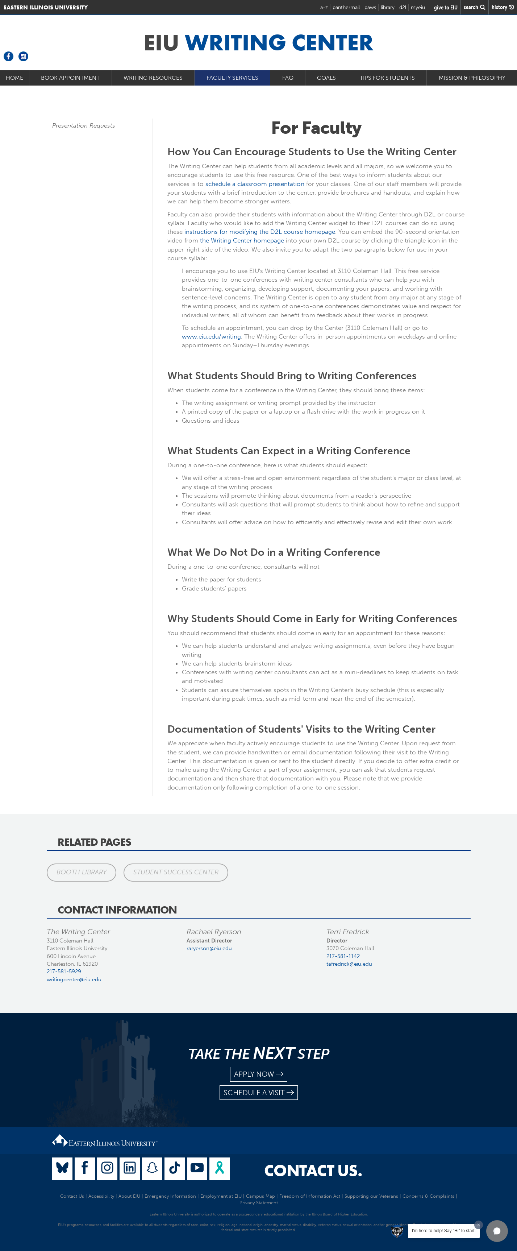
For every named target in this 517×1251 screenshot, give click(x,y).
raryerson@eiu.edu (209, 948)
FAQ (287, 77)
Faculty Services (232, 77)
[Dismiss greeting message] (478, 1225)
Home (14, 77)
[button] (497, 1231)
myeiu (418, 7)
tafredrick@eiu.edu (349, 964)
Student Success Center (175, 872)
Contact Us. (313, 1170)
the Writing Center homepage (242, 240)
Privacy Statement (258, 1202)
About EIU (129, 1196)
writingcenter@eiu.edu (74, 979)
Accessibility (101, 1196)
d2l (402, 7)
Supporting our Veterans (371, 1196)
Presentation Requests (83, 125)
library (388, 7)
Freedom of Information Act (309, 1196)
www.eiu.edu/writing (211, 336)
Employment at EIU (221, 1196)
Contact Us (72, 1196)
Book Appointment (70, 77)
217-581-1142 (343, 956)
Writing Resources (153, 77)
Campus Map (260, 1196)
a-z (324, 7)
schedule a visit (259, 1092)
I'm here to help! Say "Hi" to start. (444, 1230)
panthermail (346, 7)
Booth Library (82, 872)
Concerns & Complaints (428, 1196)
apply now (258, 1074)
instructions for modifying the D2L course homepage (259, 231)
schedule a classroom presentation (254, 183)
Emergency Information (170, 1196)
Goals (326, 77)
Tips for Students (387, 77)
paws (370, 7)
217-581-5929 (64, 971)
